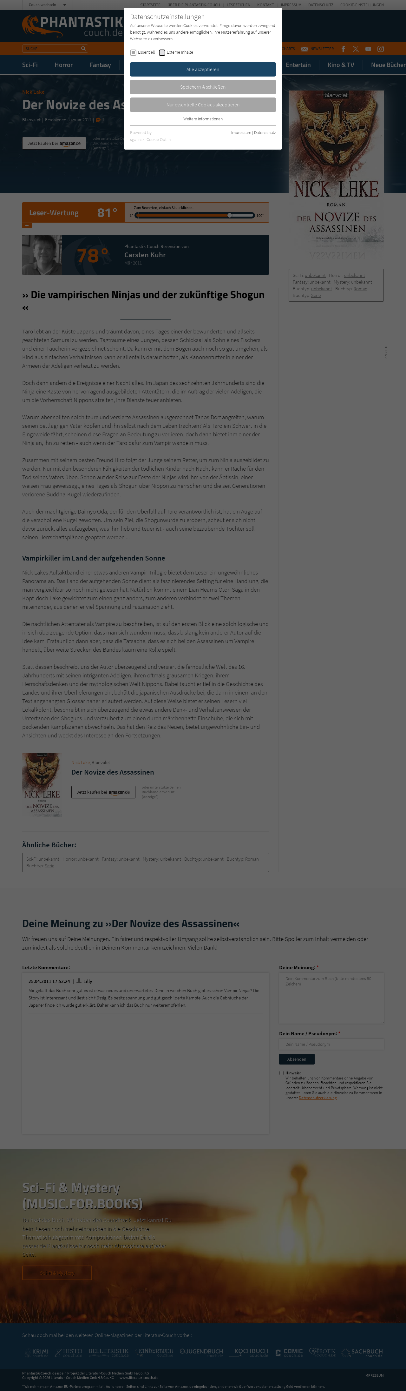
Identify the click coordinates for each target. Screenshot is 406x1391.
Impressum (241, 132)
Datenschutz (265, 132)
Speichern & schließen (203, 87)
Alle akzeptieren (203, 69)
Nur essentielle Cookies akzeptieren (203, 104)
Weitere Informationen (203, 119)
